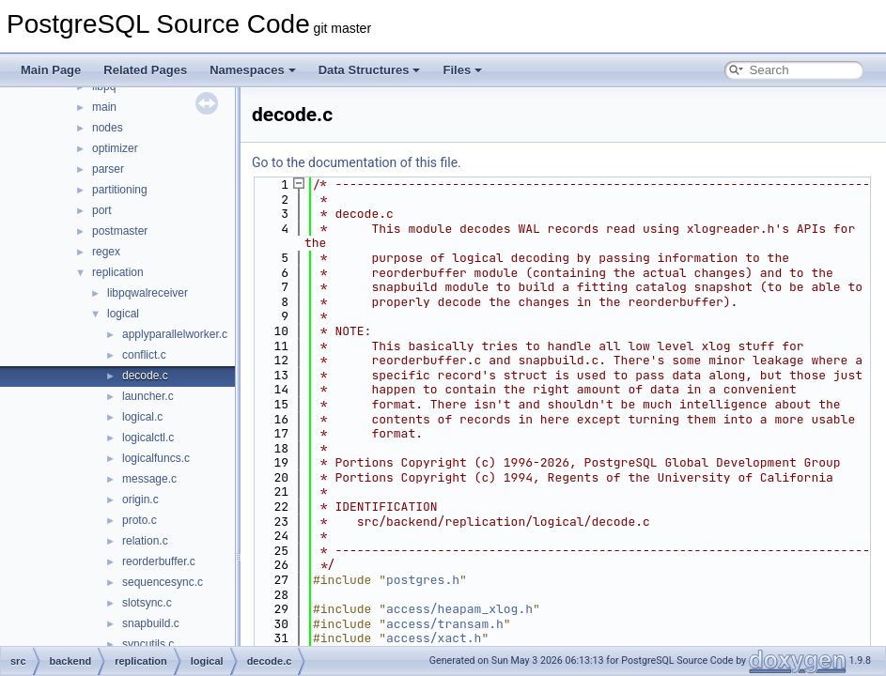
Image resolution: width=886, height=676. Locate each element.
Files (462, 70)
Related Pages (145, 70)
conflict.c (144, 354)
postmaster (120, 231)
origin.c (140, 499)
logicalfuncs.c (156, 458)
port (102, 210)
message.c (149, 478)
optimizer (115, 148)
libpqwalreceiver (147, 293)
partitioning (120, 189)
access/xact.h (433, 638)
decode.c (145, 375)
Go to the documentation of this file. (356, 162)
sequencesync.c (162, 582)
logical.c (142, 416)
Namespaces (253, 70)
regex (106, 251)
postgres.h (422, 580)
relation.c (145, 540)
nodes (107, 127)
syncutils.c (148, 644)
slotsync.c (147, 602)
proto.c (139, 520)
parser (108, 169)
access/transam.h (445, 624)
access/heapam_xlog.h (459, 609)
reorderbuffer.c (158, 561)
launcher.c (148, 396)
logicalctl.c (148, 437)
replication (118, 272)
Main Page (51, 70)
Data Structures (370, 70)
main (104, 107)
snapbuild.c (150, 623)
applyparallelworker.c (174, 334)
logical (123, 313)
